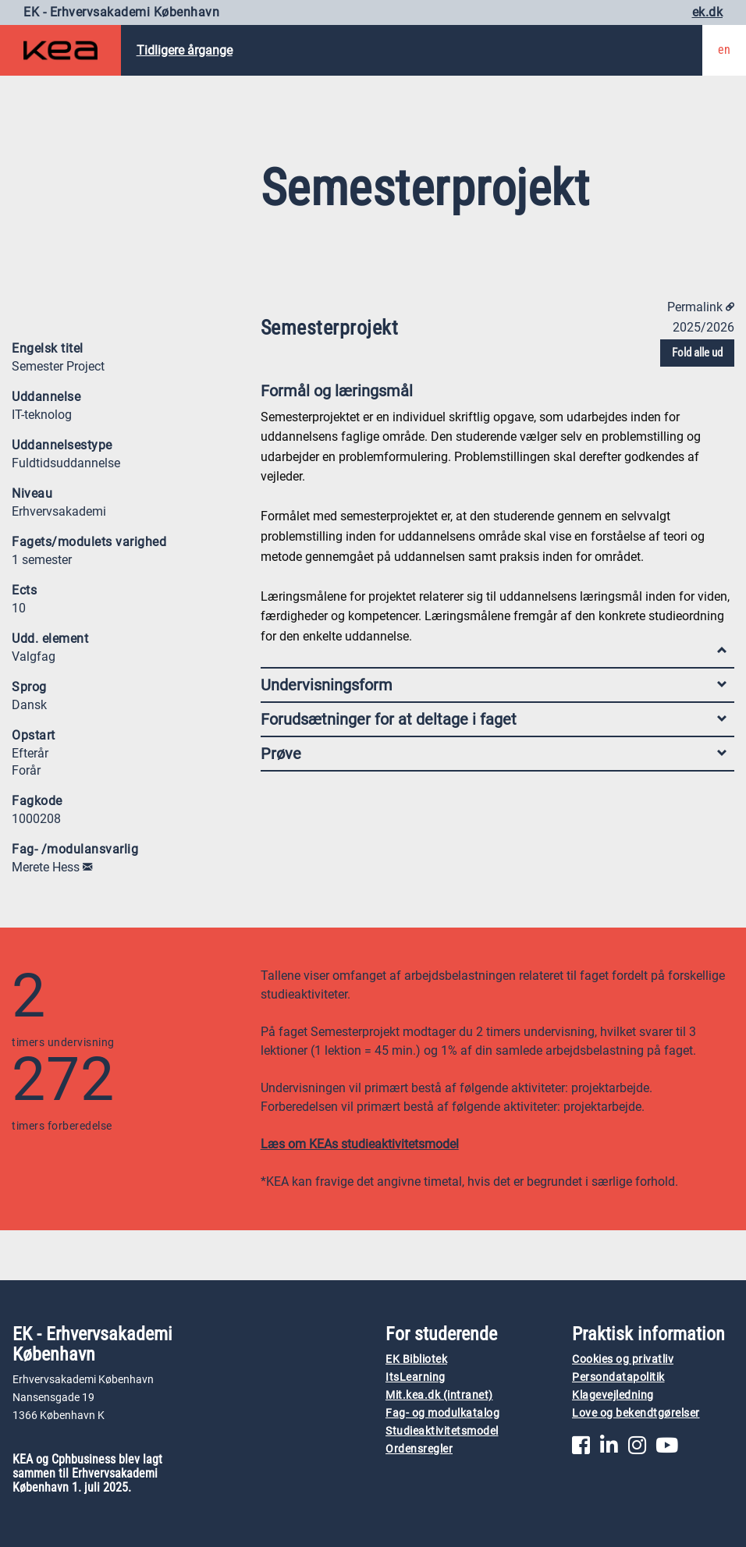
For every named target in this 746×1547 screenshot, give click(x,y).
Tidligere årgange (185, 50)
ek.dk (707, 12)
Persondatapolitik (618, 1377)
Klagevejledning (613, 1395)
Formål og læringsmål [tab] (493, 394)
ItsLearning (415, 1377)
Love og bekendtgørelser (636, 1413)
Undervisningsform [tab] (493, 685)
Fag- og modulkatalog (442, 1413)
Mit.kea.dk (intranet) (439, 1395)
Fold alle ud (697, 353)
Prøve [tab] (493, 753)
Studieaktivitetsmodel (442, 1431)
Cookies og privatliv (622, 1359)
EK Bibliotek (416, 1359)
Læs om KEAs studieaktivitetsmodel (360, 1144)
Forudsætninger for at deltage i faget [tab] (493, 719)
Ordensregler (419, 1449)
